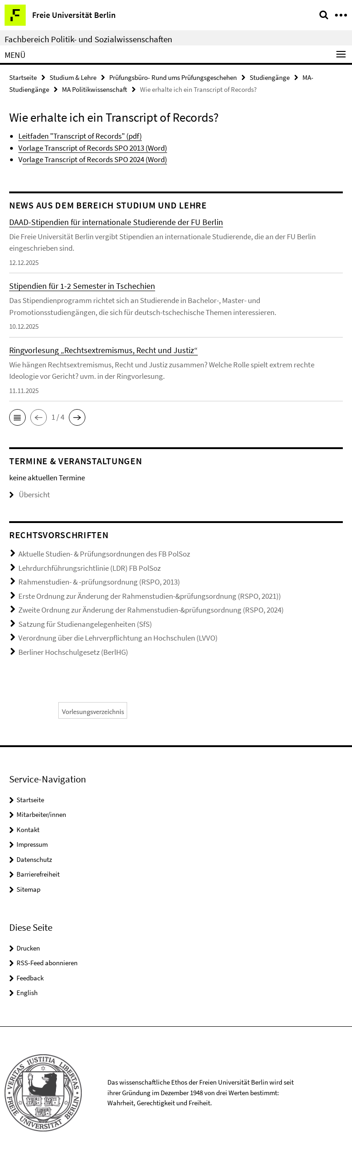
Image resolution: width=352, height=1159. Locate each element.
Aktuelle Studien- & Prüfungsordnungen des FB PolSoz (104, 554)
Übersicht (29, 494)
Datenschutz (34, 859)
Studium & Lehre (73, 77)
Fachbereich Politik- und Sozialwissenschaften (88, 39)
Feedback (30, 977)
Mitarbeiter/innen (41, 814)
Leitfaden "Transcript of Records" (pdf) (80, 136)
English (27, 992)
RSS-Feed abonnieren (47, 962)
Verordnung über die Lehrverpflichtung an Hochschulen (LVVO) (118, 638)
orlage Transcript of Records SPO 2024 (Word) (94, 159)
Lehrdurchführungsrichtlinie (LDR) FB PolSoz (89, 568)
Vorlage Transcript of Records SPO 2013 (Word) (92, 148)
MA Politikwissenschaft (94, 89)
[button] (17, 417)
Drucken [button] (28, 948)
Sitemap (28, 889)
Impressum (32, 844)
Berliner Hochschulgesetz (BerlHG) (73, 652)
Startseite (23, 77)
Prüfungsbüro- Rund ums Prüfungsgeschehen (173, 77)
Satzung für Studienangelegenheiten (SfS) (85, 624)
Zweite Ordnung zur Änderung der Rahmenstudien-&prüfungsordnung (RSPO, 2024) (151, 610)
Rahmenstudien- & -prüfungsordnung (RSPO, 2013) (99, 582)
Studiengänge (270, 77)
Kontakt (28, 829)
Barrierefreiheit (38, 874)
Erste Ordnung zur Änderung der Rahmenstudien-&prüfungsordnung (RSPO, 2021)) (149, 596)
